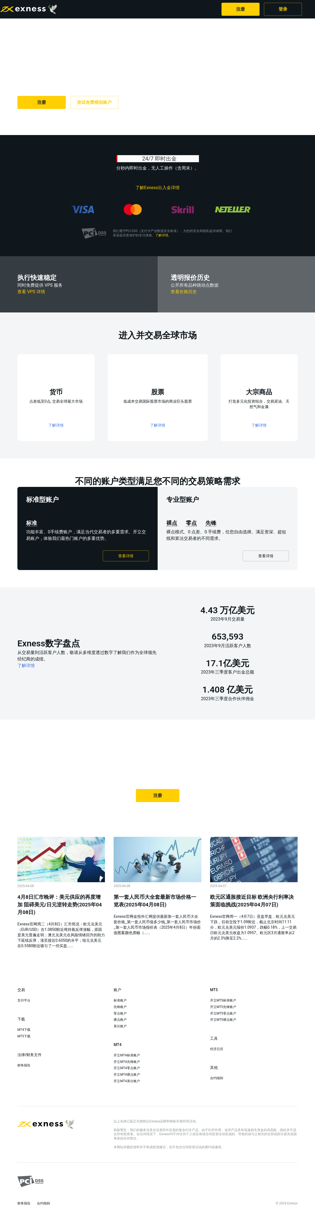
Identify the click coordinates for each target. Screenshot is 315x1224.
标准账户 (120, 1000)
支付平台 (23, 1000)
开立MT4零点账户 (127, 1068)
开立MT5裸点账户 (223, 1020)
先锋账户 (120, 1007)
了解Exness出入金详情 (157, 187)
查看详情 (125, 556)
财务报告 (23, 1065)
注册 (240, 9)
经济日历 (216, 1049)
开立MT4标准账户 (127, 1055)
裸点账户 (120, 1020)
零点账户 (120, 1013)
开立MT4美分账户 (127, 1081)
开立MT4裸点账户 (127, 1074)
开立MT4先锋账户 (127, 1062)
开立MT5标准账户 (223, 1000)
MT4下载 (23, 1030)
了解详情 (26, 665)
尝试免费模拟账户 (94, 102)
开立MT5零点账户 (223, 1013)
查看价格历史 (184, 291)
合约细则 (216, 1078)
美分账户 (120, 1026)
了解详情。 (163, 235)
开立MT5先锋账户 (223, 1007)
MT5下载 (23, 1036)
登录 (283, 9)
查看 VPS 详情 (31, 291)
